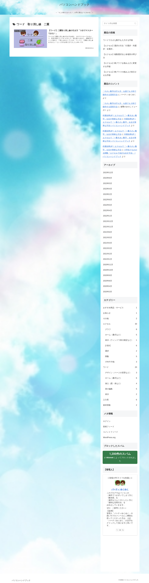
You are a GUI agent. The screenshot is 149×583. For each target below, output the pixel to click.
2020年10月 (108, 270)
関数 (121, 356)
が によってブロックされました (120, 457)
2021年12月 (108, 221)
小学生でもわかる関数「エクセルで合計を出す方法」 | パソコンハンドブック (120, 153)
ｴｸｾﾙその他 (121, 361)
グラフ (121, 329)
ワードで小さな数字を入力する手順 (118, 40)
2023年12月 (108, 173)
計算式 (121, 345)
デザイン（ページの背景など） (121, 372)
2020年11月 (108, 265)
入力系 (120, 399)
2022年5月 (107, 205)
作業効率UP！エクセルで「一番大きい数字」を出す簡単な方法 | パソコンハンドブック (119, 137)
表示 (121, 394)
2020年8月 (107, 281)
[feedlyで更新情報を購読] (120, 530)
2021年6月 (107, 232)
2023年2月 (107, 194)
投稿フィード (108, 427)
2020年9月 (107, 275)
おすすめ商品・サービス (120, 307)
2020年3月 (107, 292)
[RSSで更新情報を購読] (123, 530)
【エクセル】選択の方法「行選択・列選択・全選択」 (120, 47)
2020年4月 (107, 286)
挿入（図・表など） (121, 383)
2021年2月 (107, 254)
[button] (135, 23)
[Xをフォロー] (117, 530)
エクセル (120, 324)
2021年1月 (107, 259)
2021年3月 (107, 248)
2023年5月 (107, 183)
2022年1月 (107, 216)
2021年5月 (107, 237)
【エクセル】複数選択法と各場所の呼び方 (120, 56)
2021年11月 (108, 227)
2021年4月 (107, 243)
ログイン (107, 421)
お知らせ (120, 313)
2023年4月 (107, 189)
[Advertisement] (120, 552)
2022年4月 (107, 210)
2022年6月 (107, 200)
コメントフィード (110, 432)
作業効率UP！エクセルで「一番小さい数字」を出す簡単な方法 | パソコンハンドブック (119, 122)
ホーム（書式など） (121, 334)
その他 (120, 318)
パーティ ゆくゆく (120, 489)
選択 (121, 351)
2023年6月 (107, 178)
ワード (120, 367)
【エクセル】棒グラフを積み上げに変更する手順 (120, 64)
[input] (120, 23)
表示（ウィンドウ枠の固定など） (121, 340)
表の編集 (121, 389)
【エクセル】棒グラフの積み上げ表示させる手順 (120, 73)
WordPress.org (109, 437)
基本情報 (120, 405)
